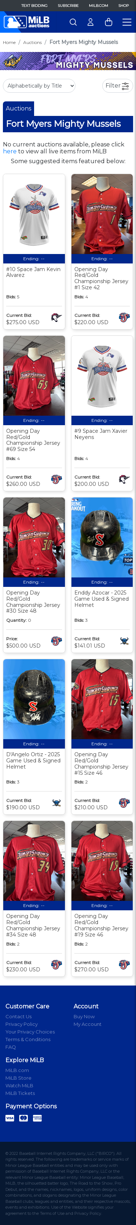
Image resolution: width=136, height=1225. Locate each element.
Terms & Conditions (27, 1039)
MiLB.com (98, 5)
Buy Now (84, 1016)
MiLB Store (18, 1078)
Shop (123, 5)
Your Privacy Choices (30, 1032)
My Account (88, 1024)
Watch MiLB (19, 1085)
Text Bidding (34, 5)
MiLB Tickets (20, 1093)
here (10, 151)
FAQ (10, 1047)
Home (9, 42)
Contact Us (18, 1016)
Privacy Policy (21, 1024)
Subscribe (68, 5)
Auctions (32, 42)
